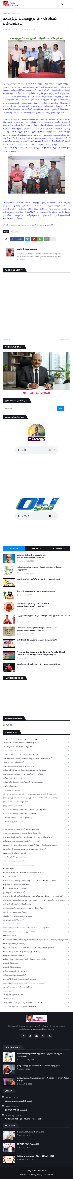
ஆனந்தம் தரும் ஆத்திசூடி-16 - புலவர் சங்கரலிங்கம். (38, 664)
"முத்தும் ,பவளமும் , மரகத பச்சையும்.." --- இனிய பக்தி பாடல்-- (43, 617)
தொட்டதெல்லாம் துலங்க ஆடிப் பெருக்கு (36, 979)
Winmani (43, 1170)
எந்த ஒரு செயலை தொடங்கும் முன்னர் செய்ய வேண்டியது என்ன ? (36, 845)
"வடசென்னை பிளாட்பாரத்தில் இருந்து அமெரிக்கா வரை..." (36, 758)
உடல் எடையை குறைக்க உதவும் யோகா (36, 813)
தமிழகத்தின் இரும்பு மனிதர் (36, 975)
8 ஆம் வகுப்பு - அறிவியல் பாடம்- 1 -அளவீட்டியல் (38, 579)
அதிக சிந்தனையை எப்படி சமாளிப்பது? (36, 766)
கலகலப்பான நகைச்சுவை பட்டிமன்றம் (36, 864)
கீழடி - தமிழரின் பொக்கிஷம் (36, 888)
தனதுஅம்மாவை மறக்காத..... (36, 955)
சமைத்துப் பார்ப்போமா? (36, 920)
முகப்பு (6, 13)
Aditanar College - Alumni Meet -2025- (24, 1119)
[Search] (30, 408)
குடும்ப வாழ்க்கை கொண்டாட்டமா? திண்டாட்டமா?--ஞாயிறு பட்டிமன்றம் (36, 900)
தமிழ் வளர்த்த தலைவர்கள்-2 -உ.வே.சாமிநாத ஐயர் (38, 1066)
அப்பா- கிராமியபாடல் (36, 778)
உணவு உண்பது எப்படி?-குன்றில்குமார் (36, 817)
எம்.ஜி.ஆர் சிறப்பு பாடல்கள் (36, 853)
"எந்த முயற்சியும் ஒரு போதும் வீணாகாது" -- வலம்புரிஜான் (36, 738)
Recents (36, 548)
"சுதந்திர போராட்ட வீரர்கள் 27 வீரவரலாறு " (36, 754)
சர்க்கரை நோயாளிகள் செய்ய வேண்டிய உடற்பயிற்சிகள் (36, 927)
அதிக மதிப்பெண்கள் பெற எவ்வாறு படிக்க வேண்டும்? (36, 770)
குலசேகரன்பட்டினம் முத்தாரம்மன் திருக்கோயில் (36, 908)
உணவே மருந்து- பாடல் (36, 821)
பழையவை (64, 339)
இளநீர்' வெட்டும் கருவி (36, 805)
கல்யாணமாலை (36, 876)
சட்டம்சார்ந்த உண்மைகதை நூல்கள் (36, 916)
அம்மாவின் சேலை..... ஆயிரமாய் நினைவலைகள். (36, 782)
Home (23, 1174)
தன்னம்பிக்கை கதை (36, 963)
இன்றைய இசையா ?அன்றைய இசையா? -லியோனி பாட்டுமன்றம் (36, 797)
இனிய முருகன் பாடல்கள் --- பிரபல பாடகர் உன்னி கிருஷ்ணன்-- (36, 794)
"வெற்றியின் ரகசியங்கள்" (36, 762)
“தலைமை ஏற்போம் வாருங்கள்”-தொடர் (36, 1006)
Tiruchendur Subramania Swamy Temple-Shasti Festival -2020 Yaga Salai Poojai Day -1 (41, 653)
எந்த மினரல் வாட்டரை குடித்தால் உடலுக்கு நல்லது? (36, 849)
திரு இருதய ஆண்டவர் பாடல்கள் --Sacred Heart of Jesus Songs (43, 1079)
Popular (14, 548)
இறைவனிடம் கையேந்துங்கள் (36, 801)
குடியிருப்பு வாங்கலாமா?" (36, 892)
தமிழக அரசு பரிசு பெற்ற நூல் (36, 971)
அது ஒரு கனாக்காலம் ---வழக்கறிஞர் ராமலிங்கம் (36, 774)
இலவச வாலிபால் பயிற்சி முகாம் (18, 1101)
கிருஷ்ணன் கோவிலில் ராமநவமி (36, 884)
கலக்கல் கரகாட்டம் (36, 868)
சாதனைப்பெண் (36, 935)
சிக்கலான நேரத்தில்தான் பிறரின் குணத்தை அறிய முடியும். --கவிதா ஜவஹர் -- (36, 940)
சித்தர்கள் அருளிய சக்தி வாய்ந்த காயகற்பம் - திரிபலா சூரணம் (36, 947)
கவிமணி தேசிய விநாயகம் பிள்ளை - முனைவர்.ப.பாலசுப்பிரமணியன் (32, 556)
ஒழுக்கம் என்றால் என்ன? (36, 860)
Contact (49, 1174)
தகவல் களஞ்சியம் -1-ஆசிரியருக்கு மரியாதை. (36, 951)
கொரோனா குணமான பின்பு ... (36, 912)
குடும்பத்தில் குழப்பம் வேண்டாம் (36, 904)
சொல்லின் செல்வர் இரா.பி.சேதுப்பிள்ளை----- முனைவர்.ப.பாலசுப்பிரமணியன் (37, 629)
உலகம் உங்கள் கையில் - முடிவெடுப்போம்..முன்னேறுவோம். (36, 837)
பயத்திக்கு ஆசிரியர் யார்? (36, 994)
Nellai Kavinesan (28, 249)
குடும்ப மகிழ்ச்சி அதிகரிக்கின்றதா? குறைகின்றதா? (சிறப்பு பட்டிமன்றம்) (36, 896)
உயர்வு (36, 825)
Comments (59, 548)
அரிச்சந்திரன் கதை (36, 786)
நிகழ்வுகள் (15, 13)
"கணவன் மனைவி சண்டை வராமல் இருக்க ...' (36, 742)
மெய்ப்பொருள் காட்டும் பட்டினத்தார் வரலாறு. (36, 591)
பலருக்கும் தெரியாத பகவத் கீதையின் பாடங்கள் (36, 1002)
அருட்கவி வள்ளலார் (36, 790)
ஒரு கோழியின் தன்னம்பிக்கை (36, 856)
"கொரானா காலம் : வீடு (36, 750)
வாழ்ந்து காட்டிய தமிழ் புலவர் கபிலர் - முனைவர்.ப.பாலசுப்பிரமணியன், (33, 604)
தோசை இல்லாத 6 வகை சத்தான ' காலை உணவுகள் (36, 982)
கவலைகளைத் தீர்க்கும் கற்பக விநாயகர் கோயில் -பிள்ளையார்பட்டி (36, 880)
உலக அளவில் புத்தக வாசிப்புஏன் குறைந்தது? (36, 829)
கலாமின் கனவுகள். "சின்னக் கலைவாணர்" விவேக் (36, 872)
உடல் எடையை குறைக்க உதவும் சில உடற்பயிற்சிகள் (36, 809)
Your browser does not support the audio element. (36, 450)
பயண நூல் (36, 990)
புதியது (7, 339)
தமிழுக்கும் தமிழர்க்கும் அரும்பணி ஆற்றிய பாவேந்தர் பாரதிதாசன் (39, 568)
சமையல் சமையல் (36, 923)
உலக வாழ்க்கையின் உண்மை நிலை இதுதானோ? (36, 833)
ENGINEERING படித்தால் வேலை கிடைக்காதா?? (37, 640)
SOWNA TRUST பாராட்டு (16, 1110)
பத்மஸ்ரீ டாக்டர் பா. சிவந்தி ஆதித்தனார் (36, 986)
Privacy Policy (35, 1174)
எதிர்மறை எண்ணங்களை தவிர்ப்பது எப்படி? (36, 841)
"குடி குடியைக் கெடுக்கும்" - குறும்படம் (36, 746)
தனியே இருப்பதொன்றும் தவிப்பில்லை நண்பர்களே (36, 959)
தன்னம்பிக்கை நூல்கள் (36, 967)
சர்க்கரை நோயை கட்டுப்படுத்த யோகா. (36, 931)
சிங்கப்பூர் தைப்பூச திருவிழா (35, 943)
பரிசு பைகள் (36, 998)
